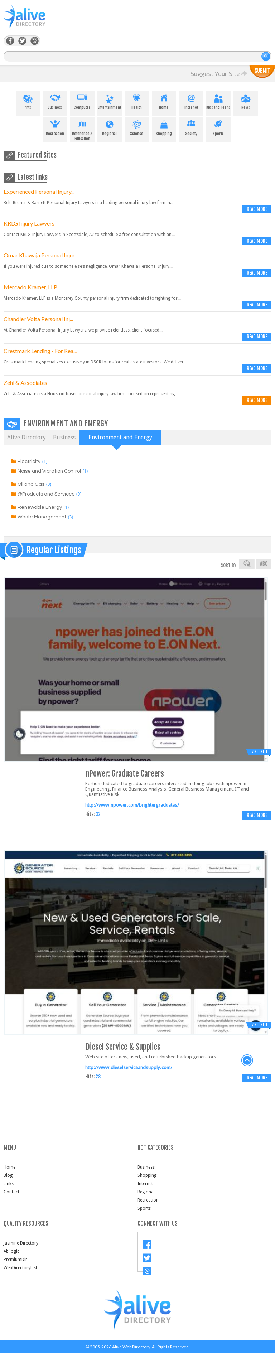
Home (164, 100)
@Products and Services (46, 494)
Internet (191, 100)
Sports (218, 126)
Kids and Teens (218, 100)
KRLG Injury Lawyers (29, 223)
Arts (28, 100)
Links (9, 1183)
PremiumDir (15, 1259)
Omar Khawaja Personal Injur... (41, 255)
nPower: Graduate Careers (125, 773)
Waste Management (42, 517)
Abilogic (11, 1251)
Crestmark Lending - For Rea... (40, 350)
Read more (257, 209)
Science (137, 126)
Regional (109, 126)
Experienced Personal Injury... (39, 191)
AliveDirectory (32, 22)
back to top (247, 1060)
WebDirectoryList (20, 1267)
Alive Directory (26, 437)
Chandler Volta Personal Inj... (38, 318)
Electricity (29, 461)
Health (137, 100)
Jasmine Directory (21, 1243)
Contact (11, 1191)
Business (55, 100)
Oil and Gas (31, 484)
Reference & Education (82, 129)
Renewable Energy (40, 507)
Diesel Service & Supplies (123, 1047)
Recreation (55, 126)
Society (191, 126)
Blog (8, 1175)
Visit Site (259, 751)
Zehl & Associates (25, 382)
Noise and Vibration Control (49, 471)
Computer (82, 100)
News (245, 100)
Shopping (164, 126)
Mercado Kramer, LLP (30, 287)
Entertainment (109, 100)
